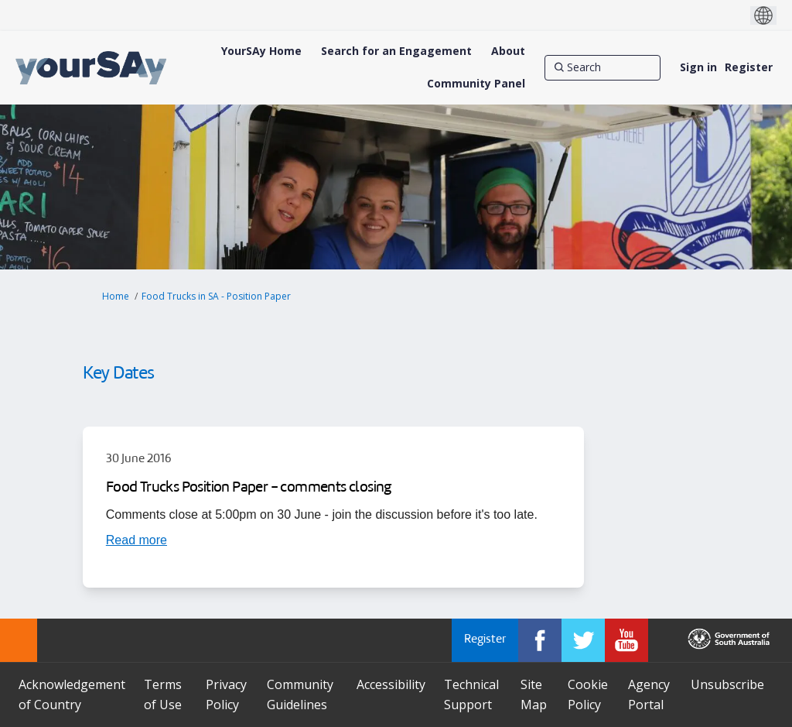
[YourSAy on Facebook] (540, 640)
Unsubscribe (727, 684)
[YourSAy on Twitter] (583, 640)
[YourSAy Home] (261, 51)
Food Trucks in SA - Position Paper (216, 296)
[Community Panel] (476, 83)
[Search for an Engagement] (396, 51)
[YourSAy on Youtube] (626, 640)
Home (115, 296)
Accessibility (391, 684)
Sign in (698, 67)
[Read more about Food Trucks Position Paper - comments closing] (136, 539)
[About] (508, 51)
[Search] (602, 67)
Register (749, 67)
